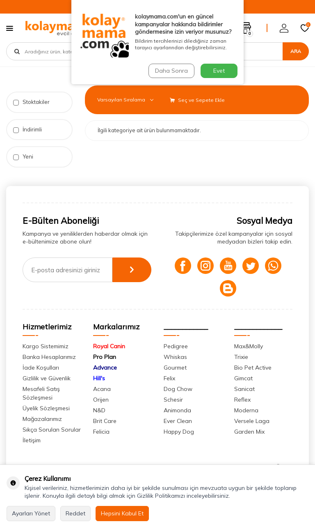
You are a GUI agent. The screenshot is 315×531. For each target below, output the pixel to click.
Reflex (242, 399)
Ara (295, 51)
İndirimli (27, 129)
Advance (105, 367)
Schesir (173, 399)
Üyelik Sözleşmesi (46, 408)
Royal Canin (109, 346)
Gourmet (175, 367)
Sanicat (244, 389)
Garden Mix (249, 431)
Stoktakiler (31, 102)
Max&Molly (248, 346)
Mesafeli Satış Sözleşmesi (41, 393)
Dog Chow (178, 389)
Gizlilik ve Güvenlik (47, 378)
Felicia (101, 431)
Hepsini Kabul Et (122, 513)
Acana (102, 389)
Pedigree (176, 346)
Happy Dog (179, 431)
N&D (99, 410)
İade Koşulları (41, 367)
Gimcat (243, 378)
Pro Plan (104, 357)
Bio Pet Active (253, 367)
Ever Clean (178, 421)
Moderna (246, 410)
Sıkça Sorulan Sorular (52, 429)
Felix (169, 378)
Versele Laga (251, 421)
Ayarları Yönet (31, 513)
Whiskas (175, 357)
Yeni (23, 156)
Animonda (177, 410)
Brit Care (104, 421)
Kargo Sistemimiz (45, 346)
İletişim (32, 440)
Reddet (75, 513)
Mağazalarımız (42, 419)
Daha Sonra (171, 70)
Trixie (241, 357)
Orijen (101, 399)
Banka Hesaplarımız (49, 357)
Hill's (99, 378)
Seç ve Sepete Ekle (197, 100)
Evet (219, 70)
